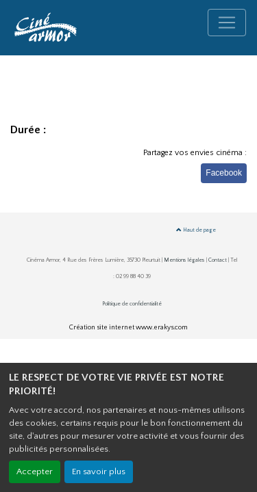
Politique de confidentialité (132, 304)
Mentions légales (184, 260)
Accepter (34, 471)
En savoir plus (98, 471)
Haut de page (196, 230)
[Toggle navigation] (227, 22)
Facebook (224, 173)
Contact (217, 260)
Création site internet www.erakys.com (128, 327)
